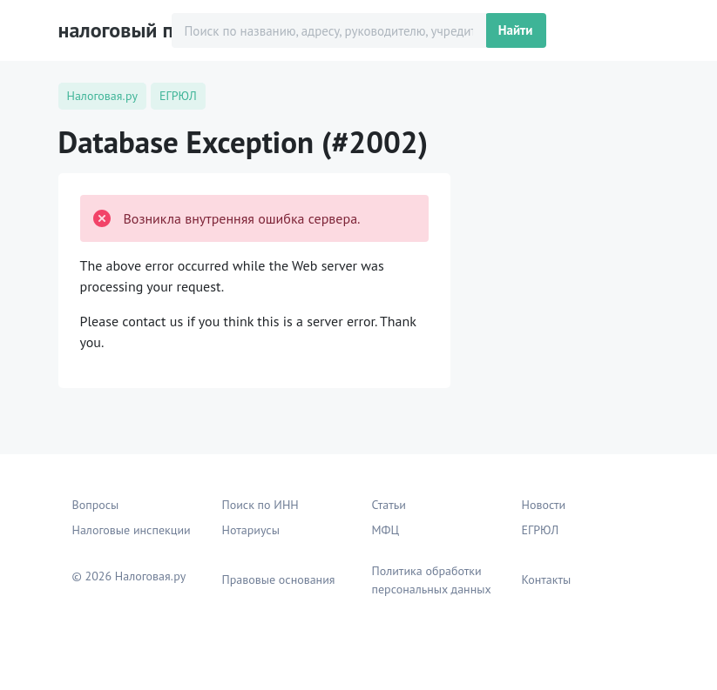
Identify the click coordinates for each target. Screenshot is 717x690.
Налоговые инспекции (131, 530)
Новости (544, 504)
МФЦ (386, 530)
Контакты (547, 579)
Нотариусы (251, 530)
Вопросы (95, 504)
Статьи (389, 504)
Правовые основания (278, 579)
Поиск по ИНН (260, 504)
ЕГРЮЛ (540, 530)
